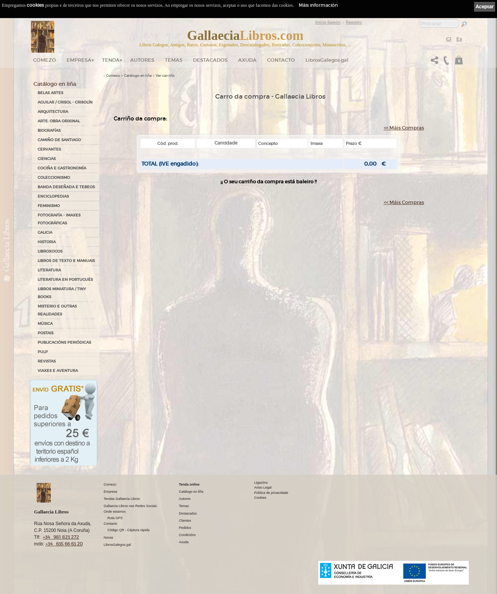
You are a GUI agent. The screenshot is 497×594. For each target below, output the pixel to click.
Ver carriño (165, 76)
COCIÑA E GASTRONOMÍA (62, 168)
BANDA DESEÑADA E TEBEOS (66, 186)
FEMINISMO (49, 205)
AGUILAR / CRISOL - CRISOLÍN (65, 102)
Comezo (44, 60)
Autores (142, 60)
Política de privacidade (271, 493)
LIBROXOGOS (50, 251)
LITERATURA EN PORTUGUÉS (65, 279)
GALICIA (45, 232)
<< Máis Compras (404, 128)
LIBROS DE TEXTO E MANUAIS (66, 260)
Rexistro (354, 22)
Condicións (187, 535)
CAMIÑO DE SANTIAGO (59, 139)
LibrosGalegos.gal (326, 60)
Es (459, 39)
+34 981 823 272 (61, 537)
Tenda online (189, 484)
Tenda (111, 60)
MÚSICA (45, 323)
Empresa (79, 60)
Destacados (188, 513)
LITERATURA (49, 270)
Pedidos (185, 528)
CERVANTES (49, 149)
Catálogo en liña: (55, 84)
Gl (448, 39)
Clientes (185, 520)
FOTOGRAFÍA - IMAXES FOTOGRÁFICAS (59, 219)
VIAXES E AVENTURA (58, 370)
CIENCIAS (47, 158)
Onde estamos (115, 511)
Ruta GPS (115, 518)
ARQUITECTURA (53, 111)
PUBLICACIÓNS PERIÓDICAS (64, 342)
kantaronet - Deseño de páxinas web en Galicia (428, 589)
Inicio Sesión (327, 22)
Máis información (318, 5)
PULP (43, 351)
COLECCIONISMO (54, 177)
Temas (173, 60)
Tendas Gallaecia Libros (122, 499)
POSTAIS (45, 333)
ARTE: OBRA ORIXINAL (59, 121)
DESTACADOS (210, 60)
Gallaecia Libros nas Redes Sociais (130, 506)
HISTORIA (47, 241)
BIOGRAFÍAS (49, 130)
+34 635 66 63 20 (64, 544)
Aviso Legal (263, 487)
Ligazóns (261, 482)
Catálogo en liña (138, 76)
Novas (109, 537)
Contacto (281, 60)
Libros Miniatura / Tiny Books (62, 292)
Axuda (247, 60)
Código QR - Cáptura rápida (129, 530)
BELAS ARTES (50, 92)
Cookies (260, 498)
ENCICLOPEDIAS (53, 196)
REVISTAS (47, 361)
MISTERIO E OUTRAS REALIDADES (57, 310)
